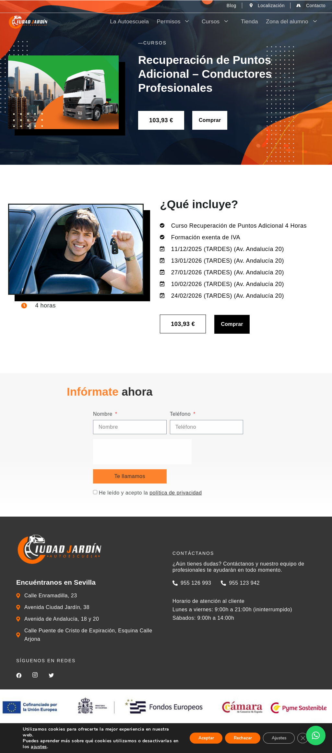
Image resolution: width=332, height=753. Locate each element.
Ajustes (276, 738)
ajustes (77, 747)
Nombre (209, 414)
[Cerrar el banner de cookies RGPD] (302, 738)
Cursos (226, 21)
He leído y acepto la (256, 493)
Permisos (187, 21)
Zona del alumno (296, 21)
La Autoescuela (145, 21)
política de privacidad (281, 493)
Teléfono (286, 414)
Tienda (255, 21)
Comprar (210, 120)
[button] (316, 735)
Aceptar (197, 738)
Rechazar (236, 738)
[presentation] (248, 451)
